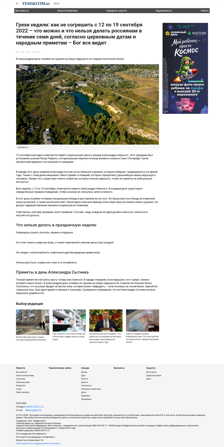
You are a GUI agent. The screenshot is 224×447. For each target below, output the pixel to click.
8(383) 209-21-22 (35, 406)
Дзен (148, 379)
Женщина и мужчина (91, 389)
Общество (21, 385)
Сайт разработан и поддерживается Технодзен (38, 443)
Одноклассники (153, 375)
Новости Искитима (67, 10)
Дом (83, 375)
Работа (205, 10)
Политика (20, 379)
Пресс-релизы (22, 392)
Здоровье (85, 396)
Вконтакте (151, 372)
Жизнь (84, 372)
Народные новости (116, 10)
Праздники (86, 399)
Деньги (84, 382)
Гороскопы (86, 385)
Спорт (19, 389)
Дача (83, 392)
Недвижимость (164, 10)
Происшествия (23, 382)
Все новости (22, 10)
